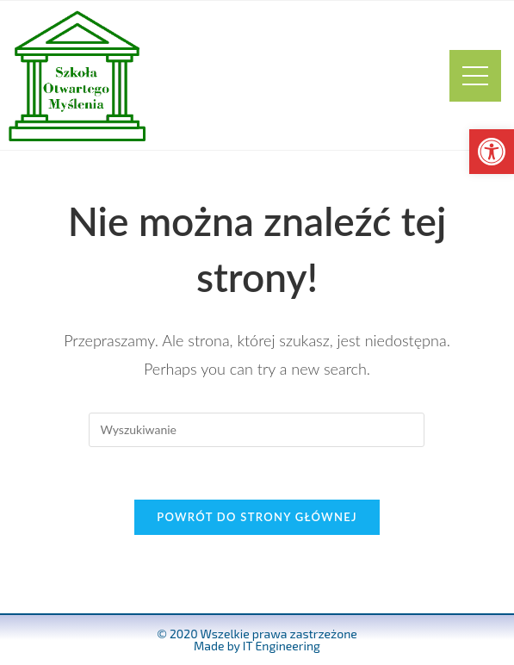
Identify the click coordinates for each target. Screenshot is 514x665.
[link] (491, 151)
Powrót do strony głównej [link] (257, 517)
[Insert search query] (256, 430)
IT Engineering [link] (281, 645)
